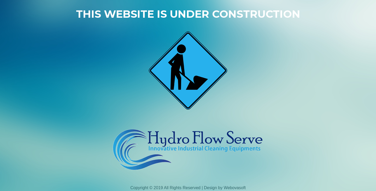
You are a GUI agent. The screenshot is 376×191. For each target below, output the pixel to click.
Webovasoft (235, 188)
